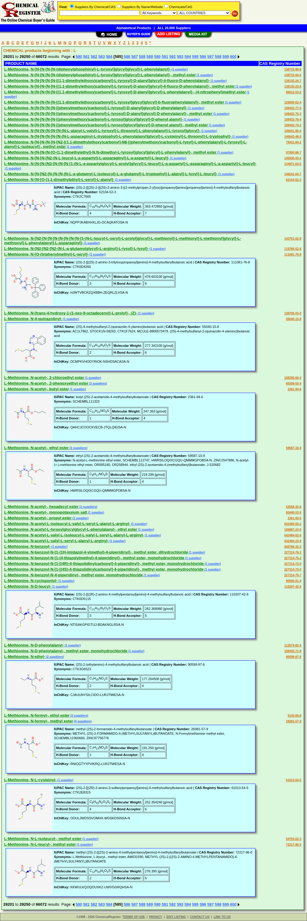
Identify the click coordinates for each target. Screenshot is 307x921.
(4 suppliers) (82, 721)
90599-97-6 (293, 656)
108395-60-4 (292, 378)
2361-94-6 (294, 389)
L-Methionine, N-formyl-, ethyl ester (37, 715)
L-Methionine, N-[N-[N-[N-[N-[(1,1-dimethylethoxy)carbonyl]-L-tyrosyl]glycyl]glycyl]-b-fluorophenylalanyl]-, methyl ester (114, 102)
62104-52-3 (293, 180)
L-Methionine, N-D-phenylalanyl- (34, 645)
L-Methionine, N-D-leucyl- (27, 586)
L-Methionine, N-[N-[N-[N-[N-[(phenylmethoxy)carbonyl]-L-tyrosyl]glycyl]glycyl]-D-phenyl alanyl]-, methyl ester (106, 125)
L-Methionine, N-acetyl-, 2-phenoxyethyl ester (46, 383)
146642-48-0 (292, 136)
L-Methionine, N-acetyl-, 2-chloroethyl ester (44, 377)
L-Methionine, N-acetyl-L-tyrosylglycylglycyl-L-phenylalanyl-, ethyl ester (70, 529)
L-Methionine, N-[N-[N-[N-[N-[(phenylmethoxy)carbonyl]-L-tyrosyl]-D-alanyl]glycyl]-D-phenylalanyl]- (95, 108)
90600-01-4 (293, 581)
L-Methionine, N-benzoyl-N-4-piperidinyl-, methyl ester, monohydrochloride (73, 575)
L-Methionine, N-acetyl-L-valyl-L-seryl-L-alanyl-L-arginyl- (56, 540)
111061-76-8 (292, 254)
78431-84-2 (293, 142)
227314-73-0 (292, 569)
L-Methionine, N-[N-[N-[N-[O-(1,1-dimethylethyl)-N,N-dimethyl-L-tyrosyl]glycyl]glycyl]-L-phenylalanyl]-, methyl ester (110, 152)
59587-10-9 (293, 448)
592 (172, 56)
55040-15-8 (293, 319)
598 (218, 56)
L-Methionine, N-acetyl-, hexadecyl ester (41, 506)
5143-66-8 (294, 715)
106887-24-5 (292, 529)
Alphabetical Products (133, 28)
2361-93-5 (294, 518)
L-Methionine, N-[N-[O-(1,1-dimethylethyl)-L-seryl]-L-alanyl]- (59, 179)
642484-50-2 (292, 524)
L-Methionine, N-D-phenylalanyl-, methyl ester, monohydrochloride (65, 651)
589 (150, 56)
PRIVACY (155, 917)
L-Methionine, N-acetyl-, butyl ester (36, 389)
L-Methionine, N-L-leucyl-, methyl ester (40, 844)
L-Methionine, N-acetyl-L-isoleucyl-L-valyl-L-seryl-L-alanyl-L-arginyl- (67, 523)
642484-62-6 (292, 535)
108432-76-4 (292, 119)
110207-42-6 (292, 586)
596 (203, 56)
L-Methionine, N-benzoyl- (27, 546)
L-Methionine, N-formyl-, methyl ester (38, 721)
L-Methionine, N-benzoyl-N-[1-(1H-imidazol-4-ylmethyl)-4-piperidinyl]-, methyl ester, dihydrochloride (96, 552)
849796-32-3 (292, 546)
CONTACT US (200, 917)
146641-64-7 (292, 174)
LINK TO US (222, 917)
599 (225, 56)
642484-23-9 (292, 541)
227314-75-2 (292, 558)
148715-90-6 (292, 69)
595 (195, 56)
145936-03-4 (292, 158)
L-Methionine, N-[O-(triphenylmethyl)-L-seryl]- (46, 254)
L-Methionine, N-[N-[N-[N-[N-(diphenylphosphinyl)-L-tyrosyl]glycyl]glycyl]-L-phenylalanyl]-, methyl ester (100, 75)
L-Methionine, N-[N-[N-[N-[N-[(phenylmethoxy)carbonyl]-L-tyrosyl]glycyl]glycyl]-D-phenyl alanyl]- (93, 119)
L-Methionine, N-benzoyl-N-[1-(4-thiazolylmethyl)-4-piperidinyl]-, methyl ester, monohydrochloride (94, 558)
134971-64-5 (292, 164)
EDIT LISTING (176, 917)
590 (157, 56)
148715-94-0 (292, 75)
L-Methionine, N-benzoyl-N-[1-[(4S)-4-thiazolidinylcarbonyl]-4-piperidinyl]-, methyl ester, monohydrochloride (104, 569)
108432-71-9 (292, 651)
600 (233, 56)
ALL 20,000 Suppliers (174, 28)
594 (187, 56)
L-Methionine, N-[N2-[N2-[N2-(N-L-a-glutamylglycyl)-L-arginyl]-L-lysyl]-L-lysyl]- (76, 248)
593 (180, 56)
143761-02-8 (292, 238)
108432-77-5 (292, 108)
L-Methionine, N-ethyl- (24, 656)
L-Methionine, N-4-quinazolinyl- (33, 318)
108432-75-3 (292, 114)
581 (86, 56)
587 (134, 56)
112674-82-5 (292, 645)
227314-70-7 (292, 575)
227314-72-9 (292, 564)
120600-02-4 (292, 102)
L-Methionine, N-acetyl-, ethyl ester (36, 448)
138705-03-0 (292, 313)
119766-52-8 (292, 248)
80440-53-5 (293, 512)
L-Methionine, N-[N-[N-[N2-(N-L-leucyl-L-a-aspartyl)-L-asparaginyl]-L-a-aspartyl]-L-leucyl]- (86, 158)
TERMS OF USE (133, 917)
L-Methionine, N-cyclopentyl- (31, 580)
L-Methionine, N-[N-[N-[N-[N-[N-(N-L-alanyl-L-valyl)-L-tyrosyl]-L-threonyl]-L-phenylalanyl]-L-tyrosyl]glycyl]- (102, 130)
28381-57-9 (293, 721)
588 (142, 56)
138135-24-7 (292, 80)
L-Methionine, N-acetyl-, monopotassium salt (45, 512)
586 (127, 56)
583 (101, 56)
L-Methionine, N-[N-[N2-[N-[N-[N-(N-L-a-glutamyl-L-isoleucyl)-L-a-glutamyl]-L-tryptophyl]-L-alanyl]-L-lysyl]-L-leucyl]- (110, 174)
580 (79, 56)
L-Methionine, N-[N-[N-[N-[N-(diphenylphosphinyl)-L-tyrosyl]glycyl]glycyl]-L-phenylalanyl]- (87, 69)
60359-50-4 (293, 383)
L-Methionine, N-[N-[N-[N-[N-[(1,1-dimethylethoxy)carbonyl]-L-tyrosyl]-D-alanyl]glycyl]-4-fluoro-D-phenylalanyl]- (107, 80)
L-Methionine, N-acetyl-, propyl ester (38, 518)
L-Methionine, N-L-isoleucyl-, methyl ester (43, 838)
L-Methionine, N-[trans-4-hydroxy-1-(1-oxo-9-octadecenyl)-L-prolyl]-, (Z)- (70, 313)
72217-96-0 (293, 844)
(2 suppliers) (97, 383)
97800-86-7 (293, 152)
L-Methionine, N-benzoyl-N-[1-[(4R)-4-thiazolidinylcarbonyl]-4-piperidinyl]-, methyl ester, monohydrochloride (104, 563)
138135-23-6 (292, 86)
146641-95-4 (292, 131)
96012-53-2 (293, 92)
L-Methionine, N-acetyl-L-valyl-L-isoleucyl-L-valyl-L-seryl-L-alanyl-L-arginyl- (74, 535)
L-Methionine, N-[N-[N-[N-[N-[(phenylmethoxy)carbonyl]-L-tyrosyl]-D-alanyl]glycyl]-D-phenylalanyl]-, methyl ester (108, 113)
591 (165, 56)
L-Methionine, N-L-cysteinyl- (30, 780)
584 (109, 56)
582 (94, 56)
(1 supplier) (179, 69)
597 (210, 56)
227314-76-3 (292, 552)
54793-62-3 (293, 839)
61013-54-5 (293, 780)
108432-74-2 (292, 125)
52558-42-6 (293, 506)
